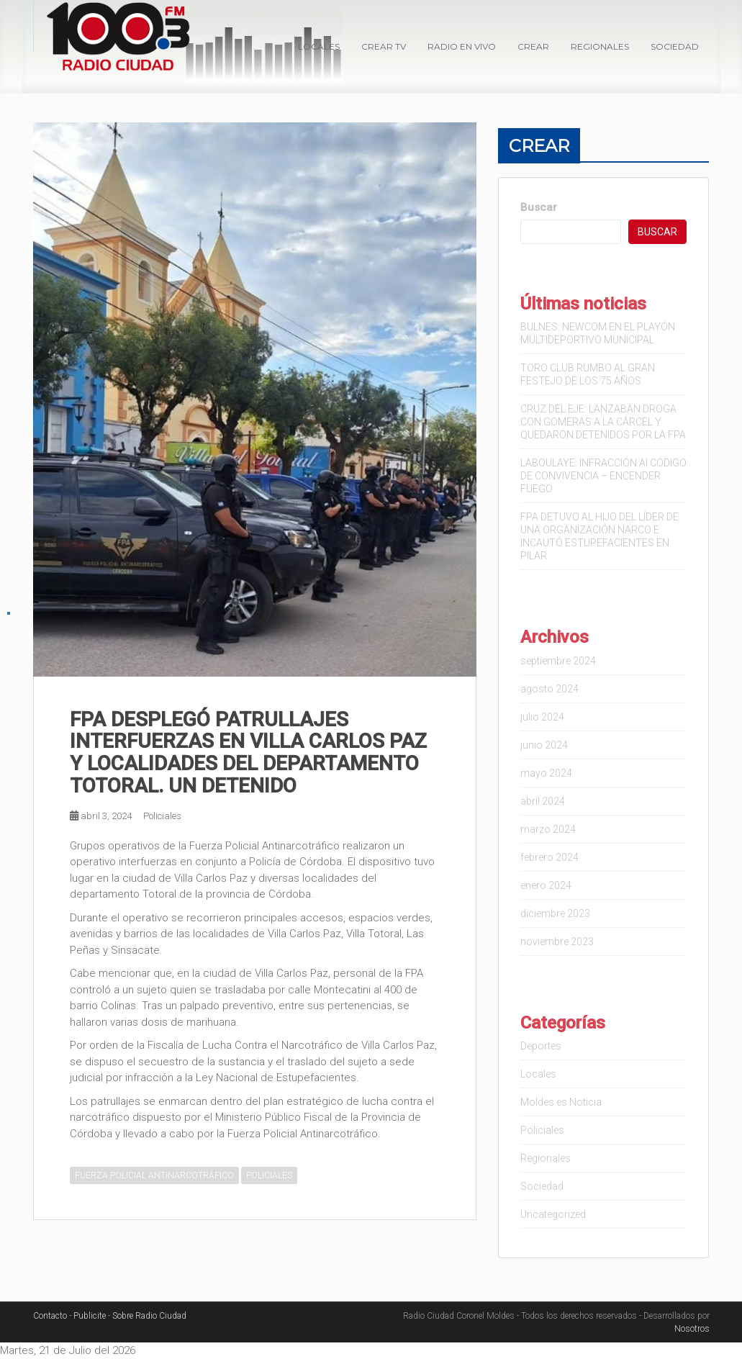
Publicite (89, 1316)
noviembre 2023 (557, 941)
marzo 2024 (548, 829)
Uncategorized (553, 1214)
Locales (319, 46)
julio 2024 (542, 717)
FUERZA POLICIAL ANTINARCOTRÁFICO (154, 1175)
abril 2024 (542, 801)
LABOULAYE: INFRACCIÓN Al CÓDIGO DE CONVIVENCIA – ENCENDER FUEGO (603, 476)
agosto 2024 (549, 689)
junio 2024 (544, 745)
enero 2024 (545, 885)
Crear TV (383, 46)
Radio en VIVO (461, 46)
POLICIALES (269, 1175)
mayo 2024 (546, 773)
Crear (533, 46)
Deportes (540, 1046)
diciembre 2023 (555, 913)
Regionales (600, 46)
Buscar (538, 207)
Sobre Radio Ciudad (149, 1316)
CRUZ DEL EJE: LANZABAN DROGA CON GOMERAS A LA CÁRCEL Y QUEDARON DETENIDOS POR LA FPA (603, 422)
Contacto (50, 1316)
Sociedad (675, 46)
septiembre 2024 (558, 661)
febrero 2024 (549, 857)
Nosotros (692, 1329)
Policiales (162, 816)
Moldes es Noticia (561, 1102)
